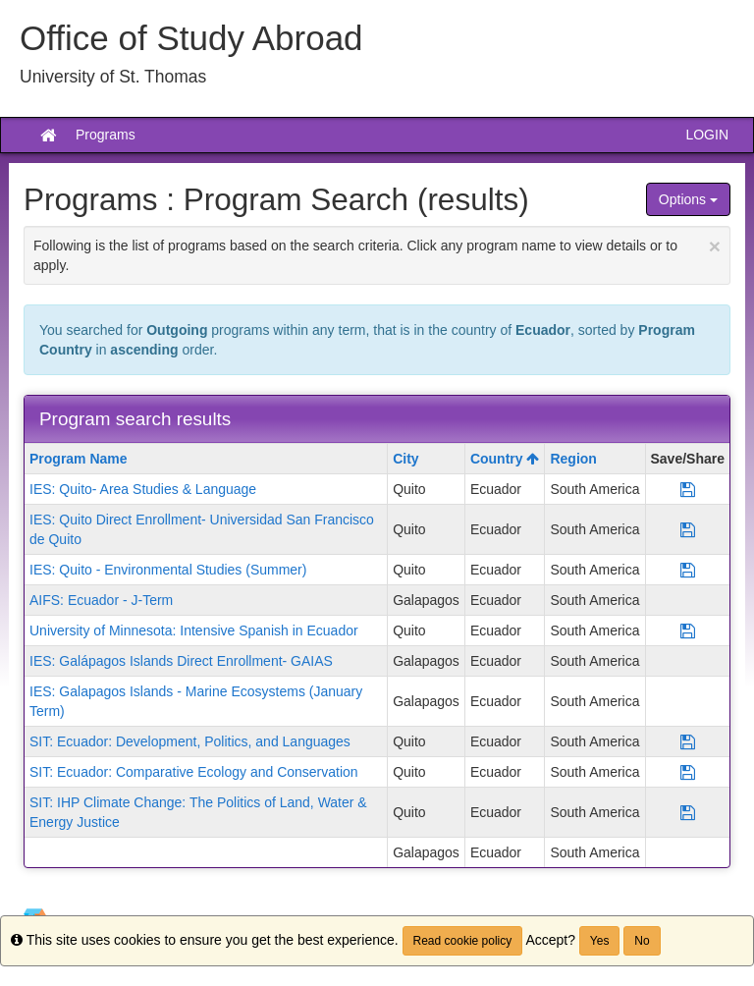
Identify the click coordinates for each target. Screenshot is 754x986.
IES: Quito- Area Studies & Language (142, 489)
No (641, 941)
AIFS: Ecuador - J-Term (101, 600)
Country (505, 458)
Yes (600, 941)
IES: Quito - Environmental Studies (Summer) (167, 569)
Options (688, 199)
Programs (105, 134)
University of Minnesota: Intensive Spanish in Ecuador (193, 630)
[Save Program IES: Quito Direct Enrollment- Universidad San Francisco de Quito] (687, 529)
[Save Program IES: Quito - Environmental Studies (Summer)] (687, 569)
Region (573, 458)
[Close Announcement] (715, 246)
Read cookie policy (462, 941)
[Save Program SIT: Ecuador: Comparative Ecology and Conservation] (687, 772)
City (405, 458)
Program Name (78, 458)
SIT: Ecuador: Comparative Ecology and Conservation (193, 772)
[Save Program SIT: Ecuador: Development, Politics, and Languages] (687, 741)
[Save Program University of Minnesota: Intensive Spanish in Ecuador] (687, 630)
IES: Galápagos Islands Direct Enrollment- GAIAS (181, 661)
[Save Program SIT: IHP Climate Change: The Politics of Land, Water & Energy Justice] (687, 812)
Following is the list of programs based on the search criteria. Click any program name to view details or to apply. (377, 254)
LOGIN (706, 134)
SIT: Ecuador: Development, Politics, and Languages (189, 741)
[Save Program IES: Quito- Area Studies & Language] (687, 489)
